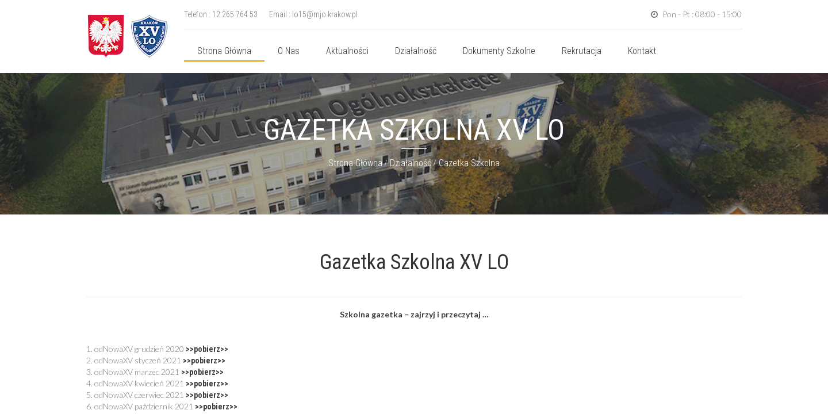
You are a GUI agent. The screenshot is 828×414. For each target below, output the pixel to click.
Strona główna (224, 50)
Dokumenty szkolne (499, 50)
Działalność (415, 50)
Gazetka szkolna (469, 163)
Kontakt (642, 50)
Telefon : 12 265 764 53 (221, 14)
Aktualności (347, 50)
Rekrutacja (581, 50)
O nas (289, 50)
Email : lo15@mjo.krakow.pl (313, 14)
